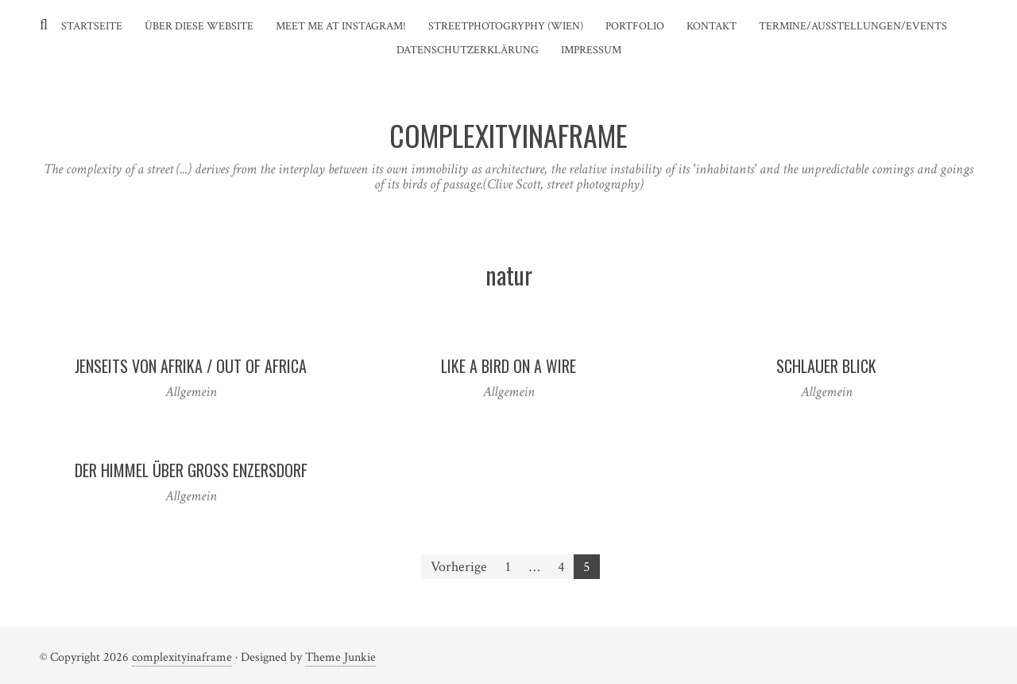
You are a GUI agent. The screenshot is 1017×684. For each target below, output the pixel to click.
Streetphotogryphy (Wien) (505, 26)
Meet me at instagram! (341, 26)
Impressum (591, 50)
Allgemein (191, 392)
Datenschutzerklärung (467, 50)
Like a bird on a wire (508, 366)
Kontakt (711, 26)
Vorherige (459, 567)
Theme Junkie (340, 657)
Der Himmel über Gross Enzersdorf (191, 470)
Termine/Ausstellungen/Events (853, 26)
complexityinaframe (182, 657)
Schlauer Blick (826, 366)
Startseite (91, 26)
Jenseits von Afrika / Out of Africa (191, 366)
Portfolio (634, 26)
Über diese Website (199, 26)
